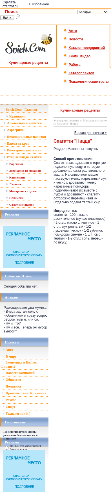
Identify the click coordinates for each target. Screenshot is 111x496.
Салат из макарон (20, 204)
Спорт (8, 407)
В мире (9, 356)
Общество (11, 380)
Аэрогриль (14, 130)
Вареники (14, 164)
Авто (70, 31)
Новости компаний (18, 373)
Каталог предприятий (84, 48)
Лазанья (13, 184)
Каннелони (15, 177)
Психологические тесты (85, 82)
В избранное (39, 4)
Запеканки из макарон (23, 170)
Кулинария (16, 116)
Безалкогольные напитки (25, 137)
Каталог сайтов (78, 73)
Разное (9, 400)
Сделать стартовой (10, 4)
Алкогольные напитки (23, 123)
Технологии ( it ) (16, 413)
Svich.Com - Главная (20, 110)
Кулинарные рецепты (66, 120)
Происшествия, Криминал (24, 393)
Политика (11, 386)
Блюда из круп (16, 143)
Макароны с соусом (21, 191)
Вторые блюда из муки (23, 157)
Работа (71, 65)
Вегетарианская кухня (22, 150)
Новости (73, 39)
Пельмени (14, 197)
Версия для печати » (90, 133)
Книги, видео (76, 56)
